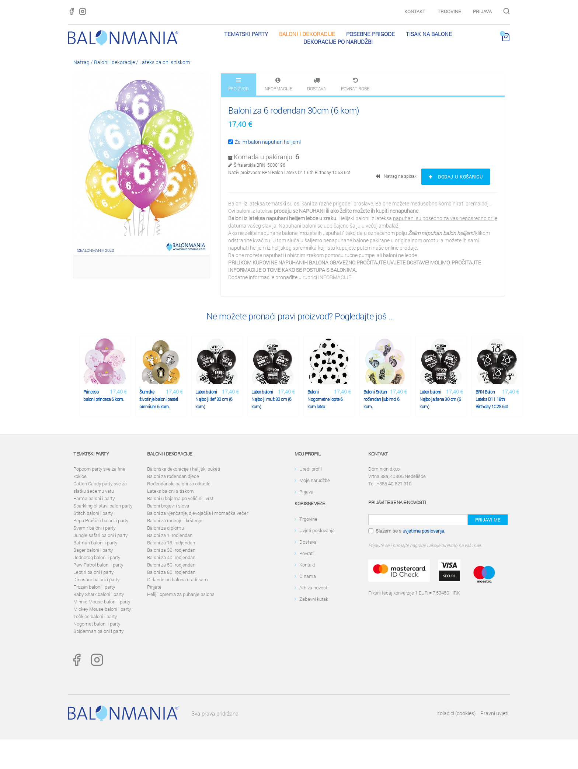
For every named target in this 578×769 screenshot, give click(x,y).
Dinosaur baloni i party (96, 579)
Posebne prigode (370, 34)
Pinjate (154, 586)
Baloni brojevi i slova (168, 505)
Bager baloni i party (93, 550)
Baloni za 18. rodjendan (171, 542)
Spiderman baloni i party (98, 631)
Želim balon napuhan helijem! (264, 141)
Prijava (482, 11)
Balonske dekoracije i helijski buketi (183, 468)
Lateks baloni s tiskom (164, 62)
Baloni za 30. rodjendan (171, 550)
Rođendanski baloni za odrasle (178, 483)
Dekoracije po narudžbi (338, 41)
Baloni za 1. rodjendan (169, 535)
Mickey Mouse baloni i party (102, 609)
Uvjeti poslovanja (317, 530)
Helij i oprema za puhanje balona (181, 594)
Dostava (308, 541)
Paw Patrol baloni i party (98, 564)
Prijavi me (487, 520)
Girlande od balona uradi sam (177, 579)
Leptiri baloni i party (93, 572)
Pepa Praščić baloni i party (100, 520)
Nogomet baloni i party (96, 623)
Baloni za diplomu (165, 527)
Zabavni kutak (313, 599)
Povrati (306, 553)
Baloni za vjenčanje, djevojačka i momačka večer (197, 513)
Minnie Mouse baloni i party (101, 601)
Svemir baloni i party (94, 527)
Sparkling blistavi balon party (102, 505)
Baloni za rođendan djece (173, 476)
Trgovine (449, 11)
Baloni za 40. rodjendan (171, 557)
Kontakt (414, 11)
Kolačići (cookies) (456, 713)
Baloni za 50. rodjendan (171, 564)
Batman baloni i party (95, 542)
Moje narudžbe (314, 480)
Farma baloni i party (94, 498)
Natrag (81, 62)
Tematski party (246, 34)
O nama (307, 576)
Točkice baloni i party (95, 616)
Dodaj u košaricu (456, 177)
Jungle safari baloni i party (100, 535)
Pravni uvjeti (494, 713)
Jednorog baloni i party (96, 557)
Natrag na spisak (397, 176)
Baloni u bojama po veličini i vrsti (181, 498)
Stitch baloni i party (93, 513)
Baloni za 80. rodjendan (171, 572)
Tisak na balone (429, 34)
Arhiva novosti (313, 587)
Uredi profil (310, 468)
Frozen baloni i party (94, 586)
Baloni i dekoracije (307, 34)
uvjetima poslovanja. (424, 530)
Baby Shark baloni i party (98, 594)
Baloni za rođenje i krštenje (174, 520)
